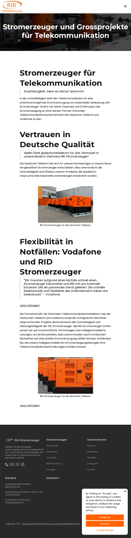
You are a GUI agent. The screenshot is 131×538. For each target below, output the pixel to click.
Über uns (91, 448)
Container (51, 460)
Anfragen (50, 472)
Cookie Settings (104, 530)
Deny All (105, 523)
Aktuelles (91, 460)
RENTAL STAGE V (54, 466)
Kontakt (91, 472)
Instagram (92, 466)
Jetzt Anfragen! (30, 305)
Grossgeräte (52, 448)
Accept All (104, 517)
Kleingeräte (51, 454)
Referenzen (92, 454)
